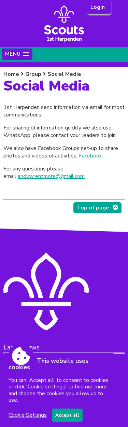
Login (98, 7)
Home (11, 74)
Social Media (64, 74)
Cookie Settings (28, 415)
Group (33, 74)
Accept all (67, 415)
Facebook (90, 156)
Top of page (93, 207)
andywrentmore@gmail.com (51, 176)
